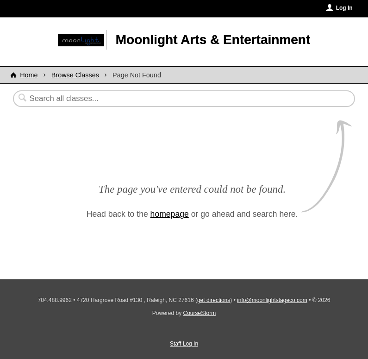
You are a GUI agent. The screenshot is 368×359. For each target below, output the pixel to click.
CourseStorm (199, 313)
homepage (169, 214)
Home (28, 75)
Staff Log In (184, 343)
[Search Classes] (161, 98)
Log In (344, 8)
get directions (213, 300)
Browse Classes (75, 75)
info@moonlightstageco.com (272, 300)
